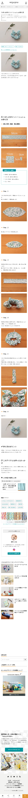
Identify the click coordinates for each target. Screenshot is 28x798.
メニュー (14, 796)
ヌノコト (19, 796)
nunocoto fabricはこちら (14, 749)
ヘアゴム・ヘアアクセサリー (8, 16)
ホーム (3, 796)
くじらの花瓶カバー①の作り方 (21, 588)
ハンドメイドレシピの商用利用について (14, 785)
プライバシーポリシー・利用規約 (14, 783)
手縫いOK (13, 17)
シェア (8, 796)
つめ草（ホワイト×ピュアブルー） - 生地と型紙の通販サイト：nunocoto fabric (9, 486)
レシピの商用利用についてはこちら (9, 49)
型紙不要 (8, 17)
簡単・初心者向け (18, 17)
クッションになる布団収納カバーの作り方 (21, 611)
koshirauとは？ (16, 780)
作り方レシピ (10, 6)
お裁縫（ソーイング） (19, 6)
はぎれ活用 (20, 507)
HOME (3, 6)
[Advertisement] (14, 96)
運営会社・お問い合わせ (14, 782)
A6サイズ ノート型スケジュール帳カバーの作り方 (21, 601)
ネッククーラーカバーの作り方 (21, 565)
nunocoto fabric (23, 16)
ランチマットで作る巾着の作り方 (21, 576)
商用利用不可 (17, 16)
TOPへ (25, 796)
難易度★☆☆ (3, 17)
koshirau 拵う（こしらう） (18, 790)
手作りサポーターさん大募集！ (14, 787)
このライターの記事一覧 (14, 553)
